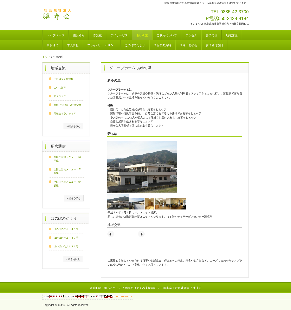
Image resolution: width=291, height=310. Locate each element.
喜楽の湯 (211, 35)
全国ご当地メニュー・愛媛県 (67, 183)
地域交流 (232, 35)
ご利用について (167, 35)
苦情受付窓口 (214, 45)
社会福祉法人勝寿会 (57, 14)
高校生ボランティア (65, 113)
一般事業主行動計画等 (174, 287)
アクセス (191, 35)
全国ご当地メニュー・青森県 (67, 171)
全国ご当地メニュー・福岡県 (67, 159)
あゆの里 (142, 35)
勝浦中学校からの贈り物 (67, 104)
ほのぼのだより (135, 45)
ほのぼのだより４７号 (66, 237)
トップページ (55, 35)
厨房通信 (52, 45)
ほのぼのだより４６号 (66, 246)
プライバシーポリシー (101, 45)
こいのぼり (60, 87)
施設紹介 (78, 35)
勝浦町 (197, 287)
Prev (110, 234)
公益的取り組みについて (105, 287)
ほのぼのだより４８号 (66, 229)
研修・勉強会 (188, 45)
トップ (46, 56)
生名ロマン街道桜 (63, 78)
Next (141, 234)
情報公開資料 (162, 45)
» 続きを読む (73, 126)
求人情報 (73, 45)
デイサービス (119, 35)
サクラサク (60, 96)
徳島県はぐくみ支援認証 (141, 287)
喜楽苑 (97, 35)
